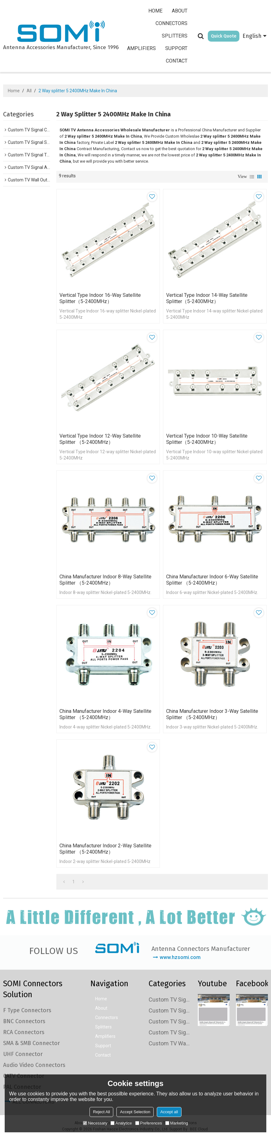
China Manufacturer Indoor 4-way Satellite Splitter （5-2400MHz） (105, 714)
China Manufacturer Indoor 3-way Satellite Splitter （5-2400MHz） (212, 714)
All (29, 90)
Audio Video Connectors (34, 1065)
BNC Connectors (24, 1021)
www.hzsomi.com (180, 957)
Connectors (171, 23)
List (252, 177)
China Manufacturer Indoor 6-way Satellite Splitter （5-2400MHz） (212, 580)
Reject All (101, 1111)
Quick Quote (223, 36)
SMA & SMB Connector (31, 1043)
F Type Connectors (27, 1010)
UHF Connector (23, 1054)
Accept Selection (135, 1111)
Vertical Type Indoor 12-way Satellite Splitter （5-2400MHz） (100, 439)
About (179, 11)
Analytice (121, 1123)
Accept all (169, 1111)
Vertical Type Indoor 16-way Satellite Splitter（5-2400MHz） (100, 298)
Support (176, 48)
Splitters (174, 36)
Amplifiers (141, 48)
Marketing (176, 1123)
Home (155, 11)
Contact (176, 61)
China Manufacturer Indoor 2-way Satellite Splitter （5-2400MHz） (105, 849)
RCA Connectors (23, 1032)
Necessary (95, 1123)
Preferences (148, 1123)
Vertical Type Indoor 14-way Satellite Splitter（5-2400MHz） (207, 298)
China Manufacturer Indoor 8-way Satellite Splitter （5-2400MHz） (105, 580)
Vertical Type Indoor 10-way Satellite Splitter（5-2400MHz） (207, 439)
